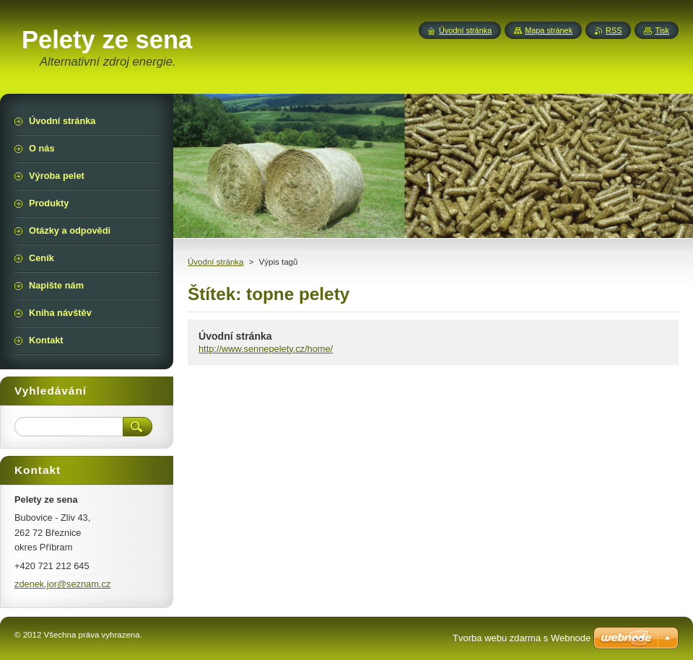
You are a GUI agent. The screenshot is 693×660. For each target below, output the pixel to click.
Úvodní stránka (215, 262)
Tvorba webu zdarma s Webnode (521, 638)
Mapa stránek (548, 30)
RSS (614, 30)
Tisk (662, 30)
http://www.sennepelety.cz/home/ (266, 348)
